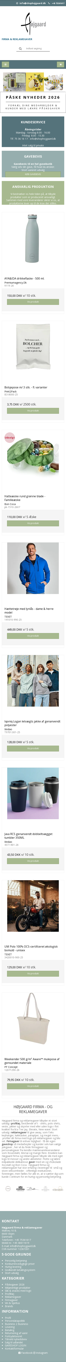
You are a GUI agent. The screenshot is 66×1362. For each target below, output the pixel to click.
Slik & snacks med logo (18, 1290)
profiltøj (15, 1123)
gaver (31, 1162)
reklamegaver (19, 1132)
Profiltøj (9, 1294)
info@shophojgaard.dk (31, 3)
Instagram (40, 1352)
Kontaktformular (14, 1348)
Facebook (25, 1352)
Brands (9, 1306)
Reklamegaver (13, 1296)
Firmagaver (13, 1141)
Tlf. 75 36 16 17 (19, 138)
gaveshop (8, 1144)
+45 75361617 (58, 3)
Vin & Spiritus (12, 1303)
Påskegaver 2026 (14, 1284)
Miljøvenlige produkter (17, 1287)
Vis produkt (33, 301)
